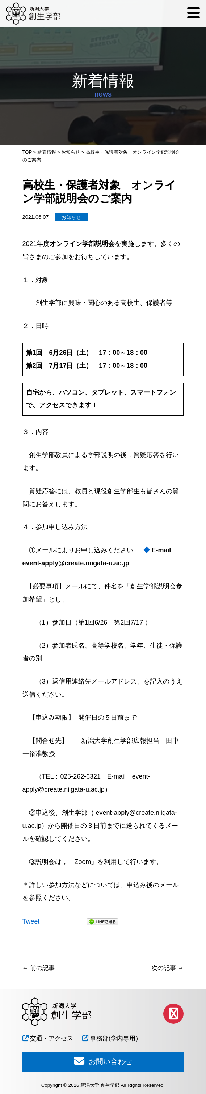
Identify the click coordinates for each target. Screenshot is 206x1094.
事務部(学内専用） (111, 1038)
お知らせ (71, 217)
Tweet (31, 921)
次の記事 (167, 968)
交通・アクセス (47, 1038)
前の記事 (38, 968)
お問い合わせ (103, 1061)
